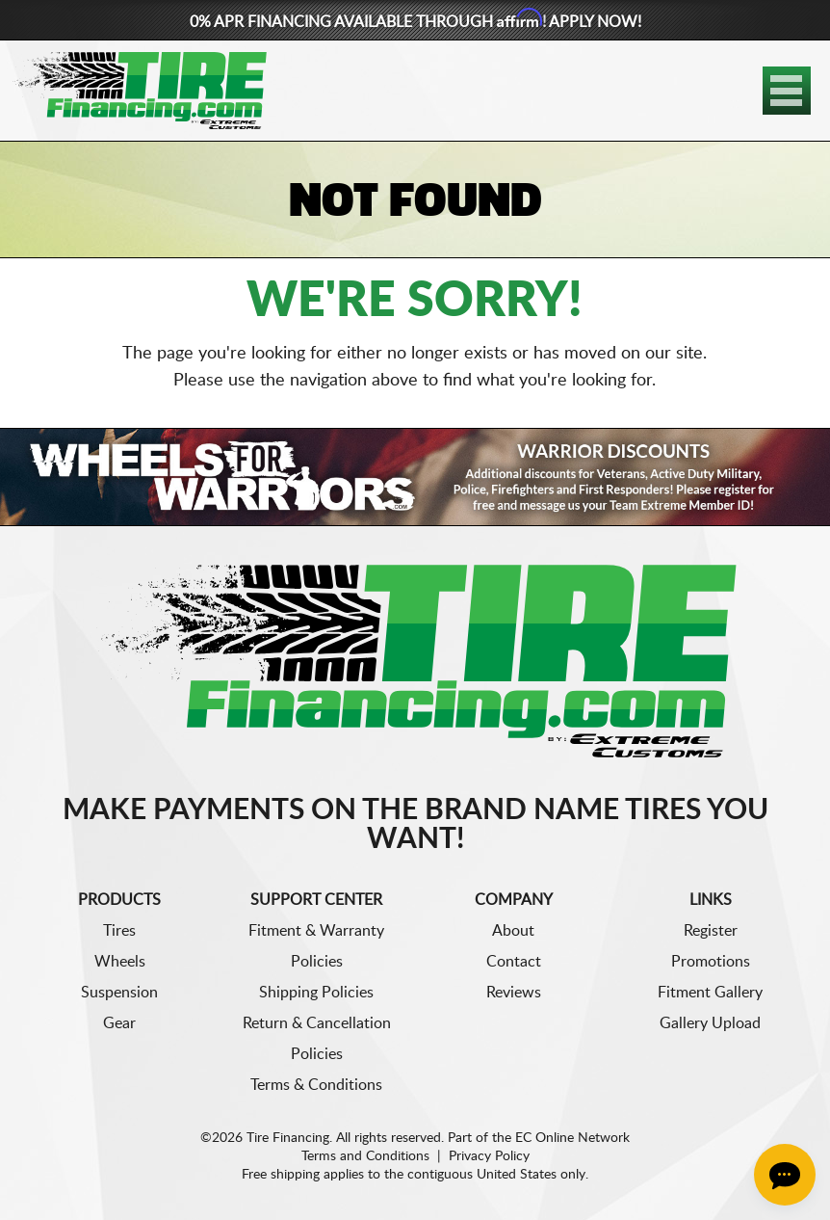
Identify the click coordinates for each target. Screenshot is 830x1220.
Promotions (710, 961)
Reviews (513, 992)
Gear (119, 1023)
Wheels (119, 961)
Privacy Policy (489, 1156)
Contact (513, 961)
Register (711, 931)
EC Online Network (572, 1138)
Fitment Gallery (710, 992)
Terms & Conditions (316, 1085)
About (513, 931)
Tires (119, 931)
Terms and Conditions (365, 1156)
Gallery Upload (710, 1023)
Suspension (119, 992)
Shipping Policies (316, 992)
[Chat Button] (785, 1175)
